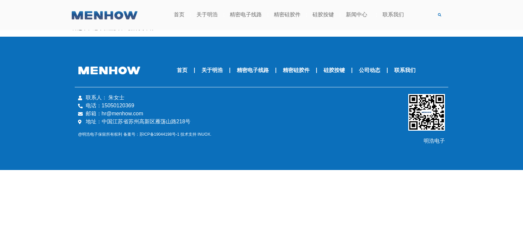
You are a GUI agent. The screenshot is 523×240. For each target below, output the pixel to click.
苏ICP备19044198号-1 (159, 134)
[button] (439, 15)
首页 (179, 15)
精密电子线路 (246, 15)
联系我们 (393, 15)
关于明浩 (207, 15)
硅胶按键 (323, 15)
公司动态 (369, 70)
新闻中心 (358, 15)
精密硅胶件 (287, 15)
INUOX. (204, 134)
